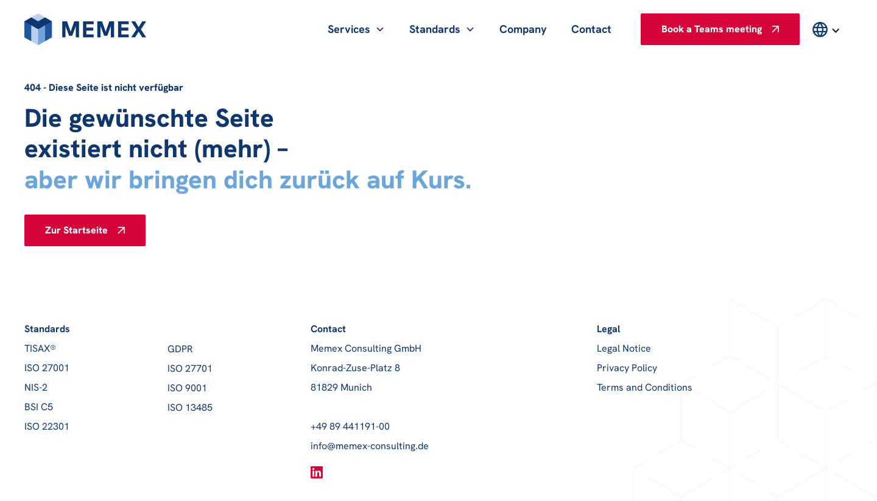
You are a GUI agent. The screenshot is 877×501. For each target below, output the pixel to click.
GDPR (180, 349)
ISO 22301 (46, 426)
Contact (591, 29)
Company (523, 29)
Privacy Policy (627, 367)
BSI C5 (38, 406)
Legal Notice (624, 348)
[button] (356, 29)
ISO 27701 (190, 368)
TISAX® (40, 348)
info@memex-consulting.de (370, 445)
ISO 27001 (46, 367)
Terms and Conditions (644, 387)
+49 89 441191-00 (350, 426)
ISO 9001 (187, 388)
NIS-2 (36, 387)
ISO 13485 (190, 407)
